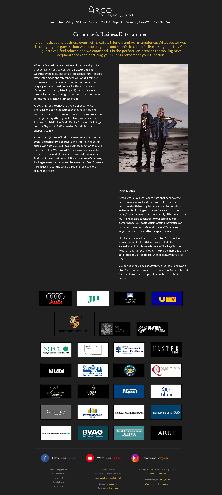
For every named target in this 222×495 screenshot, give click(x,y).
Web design (150, 484)
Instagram (113, 488)
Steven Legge (163, 484)
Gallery (69, 22)
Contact (169, 22)
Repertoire (118, 22)
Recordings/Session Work (139, 22)
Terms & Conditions (157, 474)
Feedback (106, 22)
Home (51, 22)
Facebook (112, 484)
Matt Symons (164, 480)
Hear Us (158, 22)
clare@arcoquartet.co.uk (110, 478)
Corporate (94, 22)
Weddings (81, 22)
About (60, 22)
